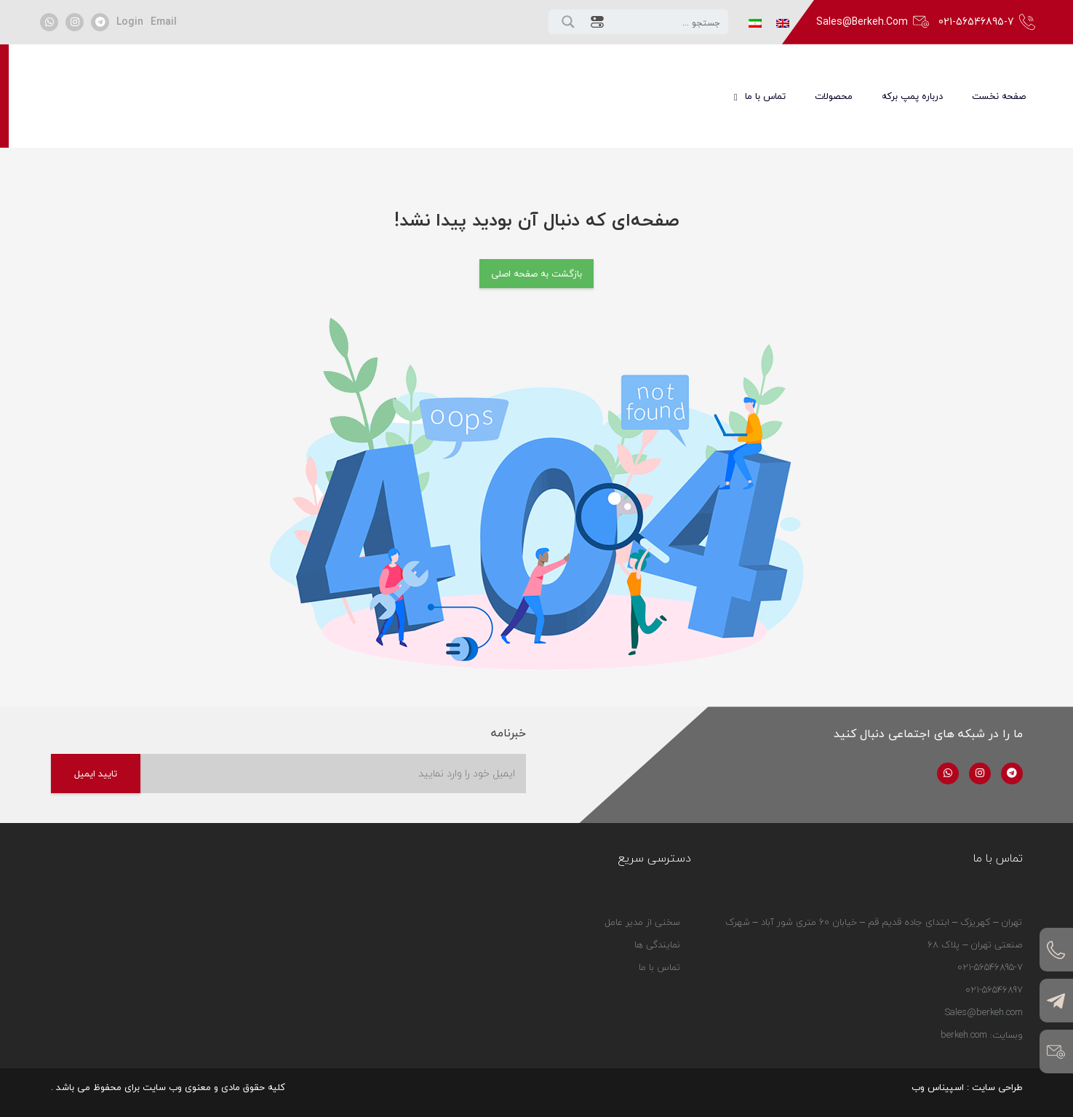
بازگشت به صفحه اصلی (536, 274)
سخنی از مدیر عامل (642, 938)
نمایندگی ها (657, 961)
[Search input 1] (669, 22)
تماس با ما (659, 983)
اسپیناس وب (938, 1087)
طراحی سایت (997, 1087)
